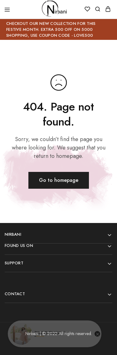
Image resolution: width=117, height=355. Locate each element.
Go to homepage (58, 180)
